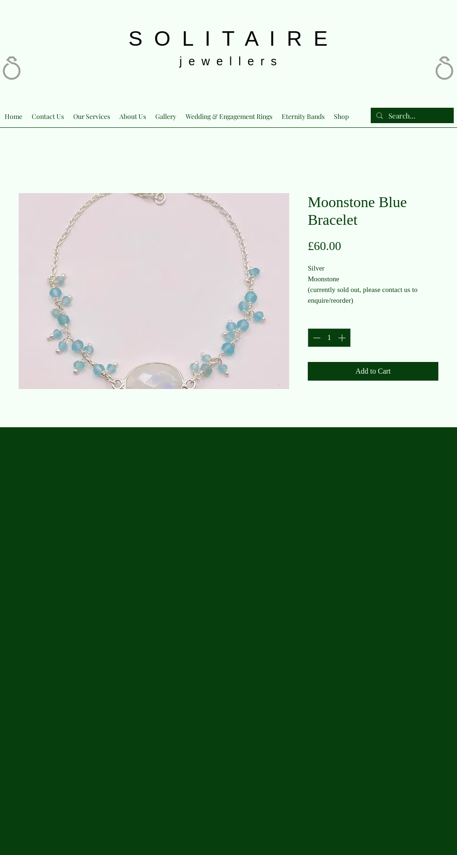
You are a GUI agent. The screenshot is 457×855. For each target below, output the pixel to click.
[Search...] (411, 116)
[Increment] (342, 338)
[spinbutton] (329, 338)
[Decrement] (315, 338)
